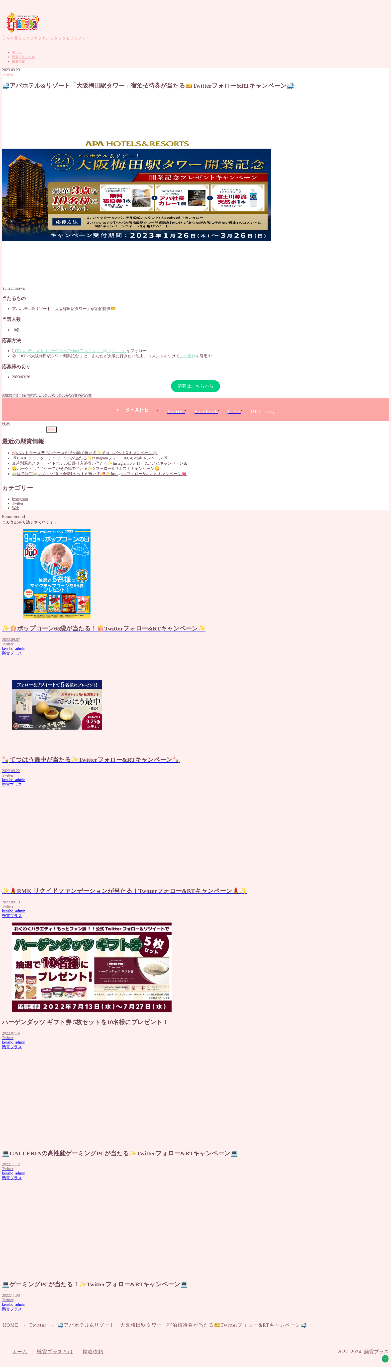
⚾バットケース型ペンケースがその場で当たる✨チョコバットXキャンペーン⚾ (85, 453)
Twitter (7, 74)
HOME (10, 1325)
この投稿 (188, 356)
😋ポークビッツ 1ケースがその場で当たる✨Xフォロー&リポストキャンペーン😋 (86, 468)
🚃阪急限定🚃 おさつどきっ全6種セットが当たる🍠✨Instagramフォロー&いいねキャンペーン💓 (99, 474)
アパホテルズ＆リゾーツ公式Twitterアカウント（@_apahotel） (71, 351)
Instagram (20, 499)
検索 (6, 424)
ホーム (17, 52)
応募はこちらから (195, 386)
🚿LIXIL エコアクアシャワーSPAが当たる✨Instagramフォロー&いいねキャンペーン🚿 (90, 458)
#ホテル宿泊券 (65, 395)
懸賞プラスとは (23, 57)
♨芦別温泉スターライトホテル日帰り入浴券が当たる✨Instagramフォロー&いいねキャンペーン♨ (100, 463)
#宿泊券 (85, 395)
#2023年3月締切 (16, 395)
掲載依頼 (18, 61)
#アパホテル (41, 395)
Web (15, 508)
